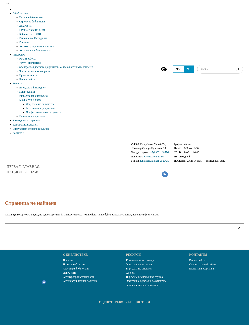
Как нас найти (27, 79)
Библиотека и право (30, 99)
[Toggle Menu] (7, 3)
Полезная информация (32, 116)
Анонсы (130, 272)
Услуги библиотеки (30, 62)
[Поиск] (237, 69)
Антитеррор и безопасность (35, 50)
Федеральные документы (40, 104)
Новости (68, 260)
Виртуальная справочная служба (31, 128)
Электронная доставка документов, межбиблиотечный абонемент (56, 66)
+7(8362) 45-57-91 (160, 152)
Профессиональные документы (43, 112)
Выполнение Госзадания (33, 38)
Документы (25, 25)
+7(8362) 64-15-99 (154, 156)
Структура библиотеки (32, 21)
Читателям (19, 54)
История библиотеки (31, 17)
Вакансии (24, 42)
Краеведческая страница (26, 120)
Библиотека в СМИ (30, 34)
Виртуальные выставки (139, 268)
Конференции (27, 91)
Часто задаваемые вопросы (34, 71)
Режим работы (27, 58)
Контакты (18, 132)
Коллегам (18, 83)
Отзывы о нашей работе (202, 264)
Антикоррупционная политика (36, 46)
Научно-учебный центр (32, 29)
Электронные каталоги (25, 124)
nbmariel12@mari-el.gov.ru (154, 160)
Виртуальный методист (32, 87)
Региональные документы (40, 108)
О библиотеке (20, 13)
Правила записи (28, 75)
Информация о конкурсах (33, 95)
